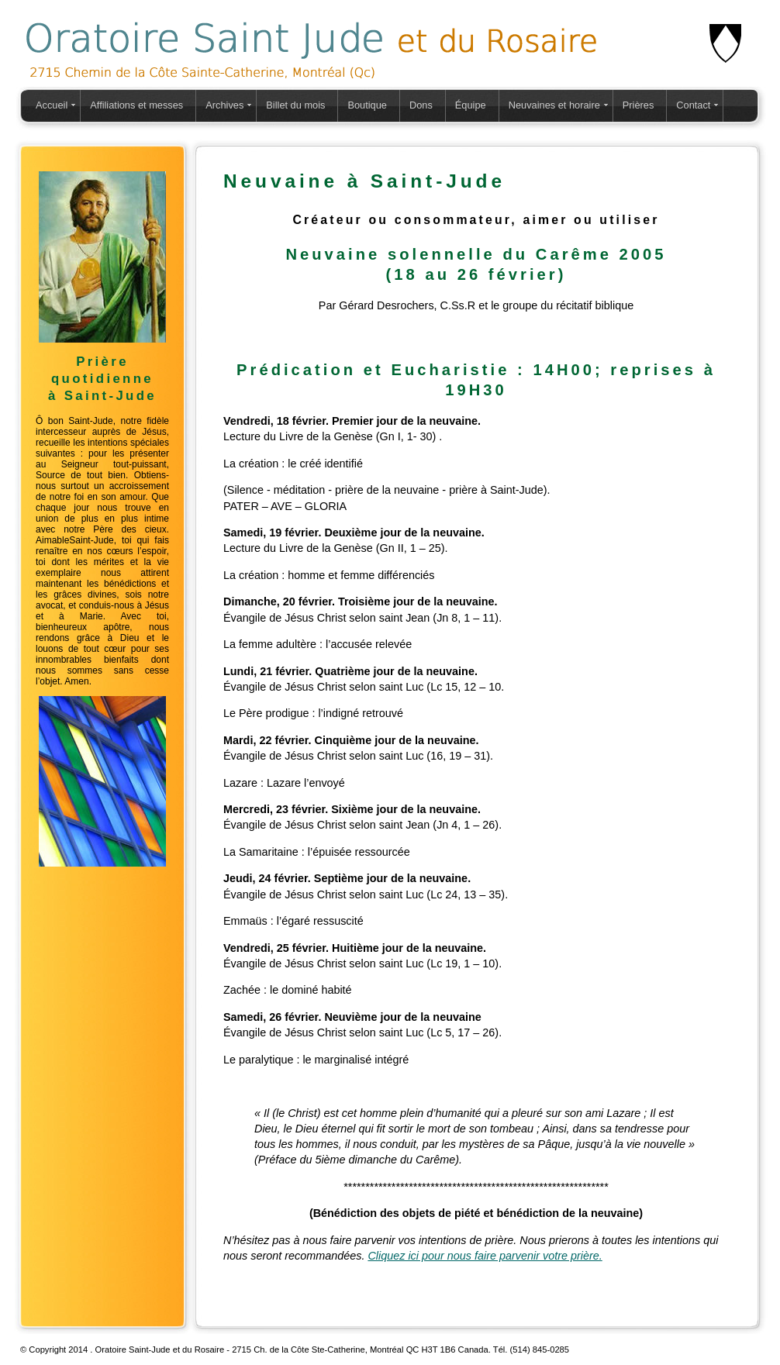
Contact (693, 105)
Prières (638, 105)
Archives (224, 105)
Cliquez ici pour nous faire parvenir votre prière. (485, 1256)
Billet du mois (295, 105)
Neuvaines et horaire (554, 105)
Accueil (51, 105)
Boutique (367, 105)
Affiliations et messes (136, 105)
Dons (421, 105)
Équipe (470, 105)
